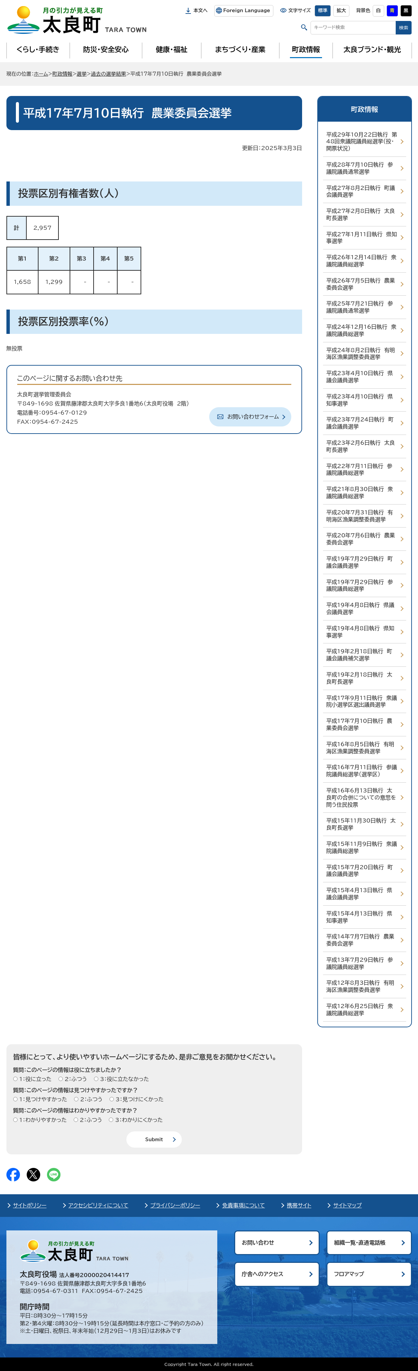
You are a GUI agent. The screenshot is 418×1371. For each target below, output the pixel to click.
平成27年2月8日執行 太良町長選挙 (360, 214)
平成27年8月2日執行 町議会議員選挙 (360, 191)
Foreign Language (246, 10)
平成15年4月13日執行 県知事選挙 (359, 917)
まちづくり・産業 (240, 49)
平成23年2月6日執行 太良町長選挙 (360, 446)
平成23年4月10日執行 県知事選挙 (359, 400)
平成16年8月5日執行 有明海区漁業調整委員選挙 (360, 747)
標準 (322, 10)
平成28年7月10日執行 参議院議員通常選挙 (359, 168)
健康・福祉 (171, 49)
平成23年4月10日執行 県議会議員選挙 (359, 376)
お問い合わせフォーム (253, 416)
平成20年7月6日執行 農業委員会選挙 (360, 539)
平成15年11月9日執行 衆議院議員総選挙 (361, 847)
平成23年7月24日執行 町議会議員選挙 (360, 423)
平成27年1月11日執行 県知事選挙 (361, 237)
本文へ (201, 10)
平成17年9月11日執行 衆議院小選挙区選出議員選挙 (361, 701)
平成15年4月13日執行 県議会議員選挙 (359, 893)
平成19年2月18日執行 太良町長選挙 (359, 678)
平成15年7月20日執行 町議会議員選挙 (359, 870)
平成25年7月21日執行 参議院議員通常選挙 (359, 307)
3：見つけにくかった (139, 1099)
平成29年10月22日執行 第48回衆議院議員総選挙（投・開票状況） (361, 141)
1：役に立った (35, 1079)
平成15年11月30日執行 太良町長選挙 (361, 824)
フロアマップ (349, 1274)
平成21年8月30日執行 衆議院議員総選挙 (359, 492)
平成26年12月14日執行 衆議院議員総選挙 (361, 260)
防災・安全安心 (106, 49)
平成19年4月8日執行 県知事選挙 (360, 632)
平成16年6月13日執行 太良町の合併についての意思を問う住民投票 (361, 797)
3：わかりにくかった (138, 1120)
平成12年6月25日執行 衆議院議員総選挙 (359, 1009)
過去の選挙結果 (108, 73)
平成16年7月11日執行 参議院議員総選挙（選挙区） (361, 770)
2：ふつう (75, 1079)
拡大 (341, 10)
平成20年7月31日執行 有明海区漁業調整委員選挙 (359, 516)
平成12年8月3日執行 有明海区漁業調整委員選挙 (360, 986)
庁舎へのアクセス (263, 1274)
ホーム (41, 73)
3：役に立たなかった (123, 1079)
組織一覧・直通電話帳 (360, 1242)
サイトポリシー (30, 1205)
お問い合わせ (258, 1242)
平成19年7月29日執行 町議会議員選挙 (359, 562)
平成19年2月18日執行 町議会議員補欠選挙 (359, 654)
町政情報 (306, 49)
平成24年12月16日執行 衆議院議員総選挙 (361, 330)
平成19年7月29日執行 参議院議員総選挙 (359, 585)
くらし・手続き (37, 49)
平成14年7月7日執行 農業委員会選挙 (360, 940)
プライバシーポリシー (175, 1205)
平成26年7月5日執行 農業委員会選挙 (360, 284)
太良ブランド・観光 (372, 49)
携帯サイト (299, 1205)
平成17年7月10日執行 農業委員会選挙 (359, 724)
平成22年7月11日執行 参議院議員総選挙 (359, 469)
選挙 (82, 73)
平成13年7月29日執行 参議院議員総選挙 (359, 963)
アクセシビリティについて (98, 1205)
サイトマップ (347, 1205)
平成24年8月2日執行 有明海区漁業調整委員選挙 (360, 353)
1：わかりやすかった (42, 1120)
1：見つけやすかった (42, 1099)
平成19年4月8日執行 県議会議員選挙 (360, 608)
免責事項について (243, 1205)
